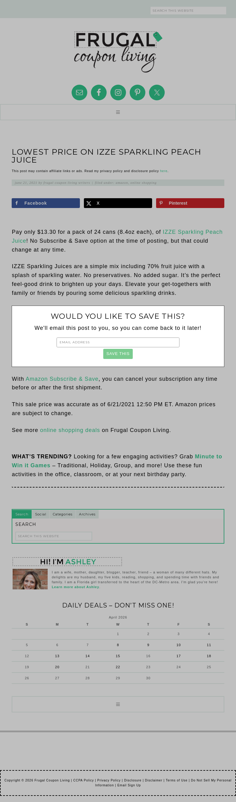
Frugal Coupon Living (118, 49)
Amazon (122, 182)
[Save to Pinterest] (190, 203)
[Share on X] (118, 203)
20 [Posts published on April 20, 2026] (57, 667)
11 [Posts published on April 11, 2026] (209, 645)
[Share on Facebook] (46, 203)
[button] (118, 112)
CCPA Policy (83, 780)
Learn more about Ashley (75, 587)
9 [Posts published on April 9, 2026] (148, 645)
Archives (87, 514)
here (163, 171)
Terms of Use (176, 780)
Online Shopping (143, 182)
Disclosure (133, 780)
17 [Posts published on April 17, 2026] (178, 656)
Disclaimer (154, 780)
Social (40, 514)
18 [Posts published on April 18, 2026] (209, 656)
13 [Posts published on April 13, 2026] (57, 656)
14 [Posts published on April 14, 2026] (87, 656)
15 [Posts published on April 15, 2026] (118, 656)
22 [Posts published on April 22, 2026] (118, 667)
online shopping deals (70, 430)
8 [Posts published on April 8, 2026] (118, 645)
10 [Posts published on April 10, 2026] (178, 645)
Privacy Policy (109, 780)
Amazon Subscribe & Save (62, 379)
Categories (63, 514)
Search (22, 514)
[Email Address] (118, 342)
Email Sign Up (129, 785)
